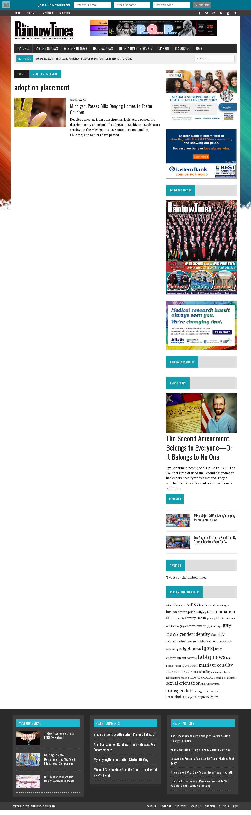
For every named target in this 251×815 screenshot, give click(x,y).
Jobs (197, 48)
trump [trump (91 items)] (170, 701)
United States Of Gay (133, 764)
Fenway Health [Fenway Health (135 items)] (196, 623)
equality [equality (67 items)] (181, 623)
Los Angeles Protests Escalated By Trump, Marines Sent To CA (216, 544)
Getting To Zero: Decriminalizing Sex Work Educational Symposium (59, 764)
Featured (21, 48)
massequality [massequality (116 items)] (202, 676)
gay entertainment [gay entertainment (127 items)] (193, 631)
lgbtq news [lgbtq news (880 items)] (212, 662)
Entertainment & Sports (133, 48)
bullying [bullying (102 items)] (202, 617)
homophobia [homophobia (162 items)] (176, 646)
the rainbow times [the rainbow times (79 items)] (211, 688)
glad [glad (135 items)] (214, 640)
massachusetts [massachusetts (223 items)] (180, 676)
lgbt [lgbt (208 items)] (179, 653)
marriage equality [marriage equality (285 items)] (217, 670)
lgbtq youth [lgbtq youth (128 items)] (190, 670)
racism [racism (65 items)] (185, 682)
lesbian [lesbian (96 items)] (171, 654)
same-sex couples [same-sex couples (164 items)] (202, 682)
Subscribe (65, 13)
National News (101, 48)
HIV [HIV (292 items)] (222, 639)
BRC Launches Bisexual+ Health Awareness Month (59, 783)
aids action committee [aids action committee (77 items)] (208, 610)
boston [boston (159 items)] (172, 616)
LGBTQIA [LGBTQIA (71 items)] (193, 663)
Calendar (224, 811)
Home (18, 13)
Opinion (161, 48)
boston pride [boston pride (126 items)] (187, 617)
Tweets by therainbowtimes (187, 582)
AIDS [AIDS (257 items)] (192, 609)
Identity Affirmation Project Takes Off (131, 738)
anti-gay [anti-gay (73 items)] (225, 610)
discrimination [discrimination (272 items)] (222, 616)
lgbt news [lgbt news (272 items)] (193, 653)
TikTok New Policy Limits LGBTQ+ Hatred (59, 740)
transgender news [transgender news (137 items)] (206, 696)
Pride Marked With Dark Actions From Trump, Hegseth (202, 777)
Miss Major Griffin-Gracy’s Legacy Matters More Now (215, 522)
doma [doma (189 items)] (171, 622)
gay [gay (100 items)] (210, 623)
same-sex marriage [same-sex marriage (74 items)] (226, 682)
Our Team (210, 811)
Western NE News (73, 48)
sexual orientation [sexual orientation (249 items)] (184, 688)
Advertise (48, 13)
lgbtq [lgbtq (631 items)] (209, 652)
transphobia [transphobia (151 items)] (229, 696)
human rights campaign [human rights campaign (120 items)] (203, 646)
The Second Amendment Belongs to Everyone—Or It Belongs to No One (200, 452)
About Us (196, 811)
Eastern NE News (45, 48)
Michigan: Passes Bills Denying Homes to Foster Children (109, 108)
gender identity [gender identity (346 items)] (195, 639)
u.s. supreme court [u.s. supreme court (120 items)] (187, 701)
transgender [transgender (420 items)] (179, 695)
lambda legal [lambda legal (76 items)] (226, 646)
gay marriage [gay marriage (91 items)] (215, 631)
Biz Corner (180, 48)
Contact (32, 13)
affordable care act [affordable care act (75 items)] (176, 610)
